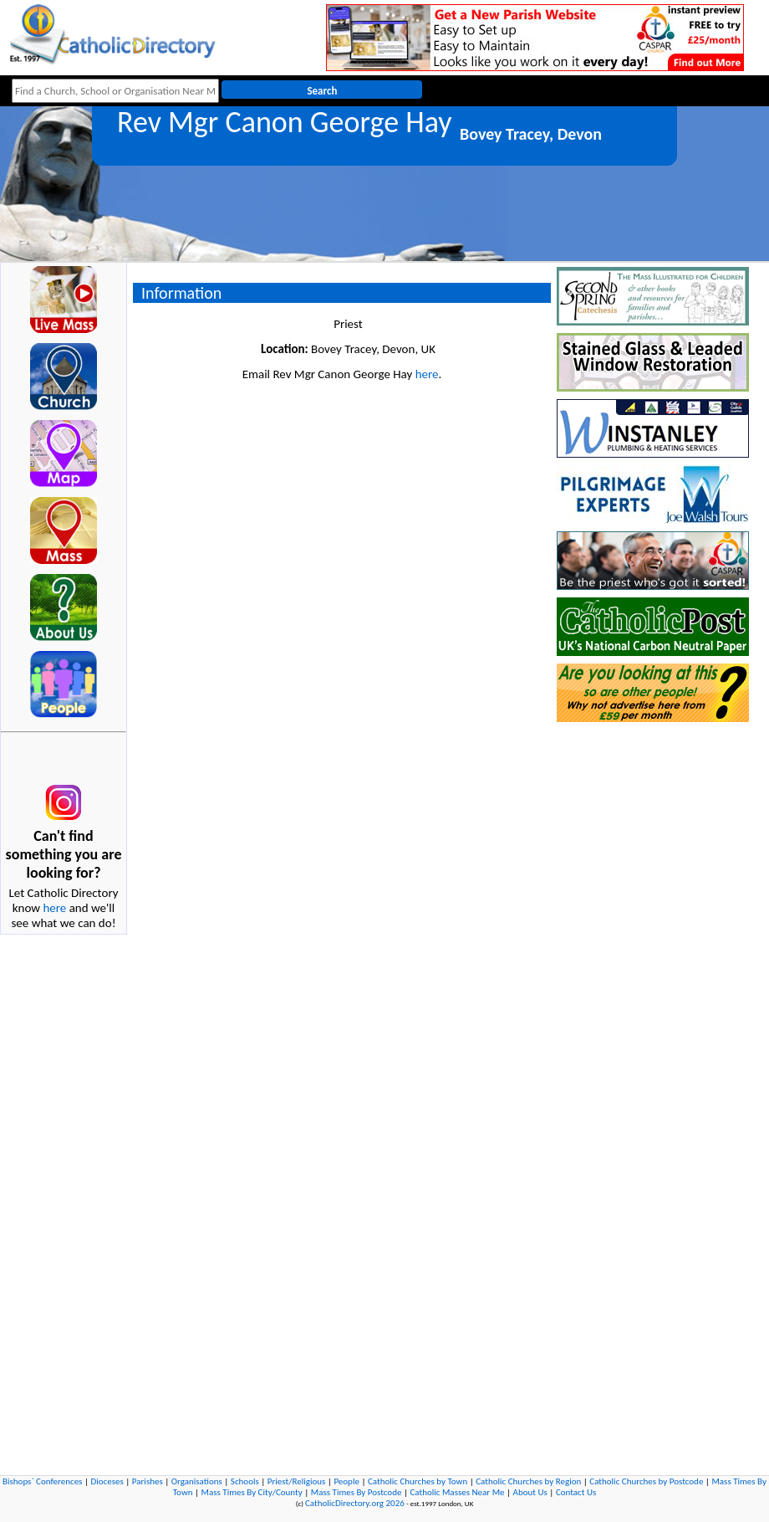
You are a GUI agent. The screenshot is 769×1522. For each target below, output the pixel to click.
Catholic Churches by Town (417, 1481)
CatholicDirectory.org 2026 (355, 1503)
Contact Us (576, 1492)
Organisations (196, 1481)
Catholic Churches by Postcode (646, 1481)
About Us (530, 1492)
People (346, 1481)
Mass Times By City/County (252, 1492)
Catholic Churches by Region (528, 1481)
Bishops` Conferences (42, 1481)
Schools (245, 1481)
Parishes (147, 1481)
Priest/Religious (296, 1481)
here (54, 907)
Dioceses (106, 1481)
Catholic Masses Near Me (457, 1492)
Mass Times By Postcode (356, 1492)
